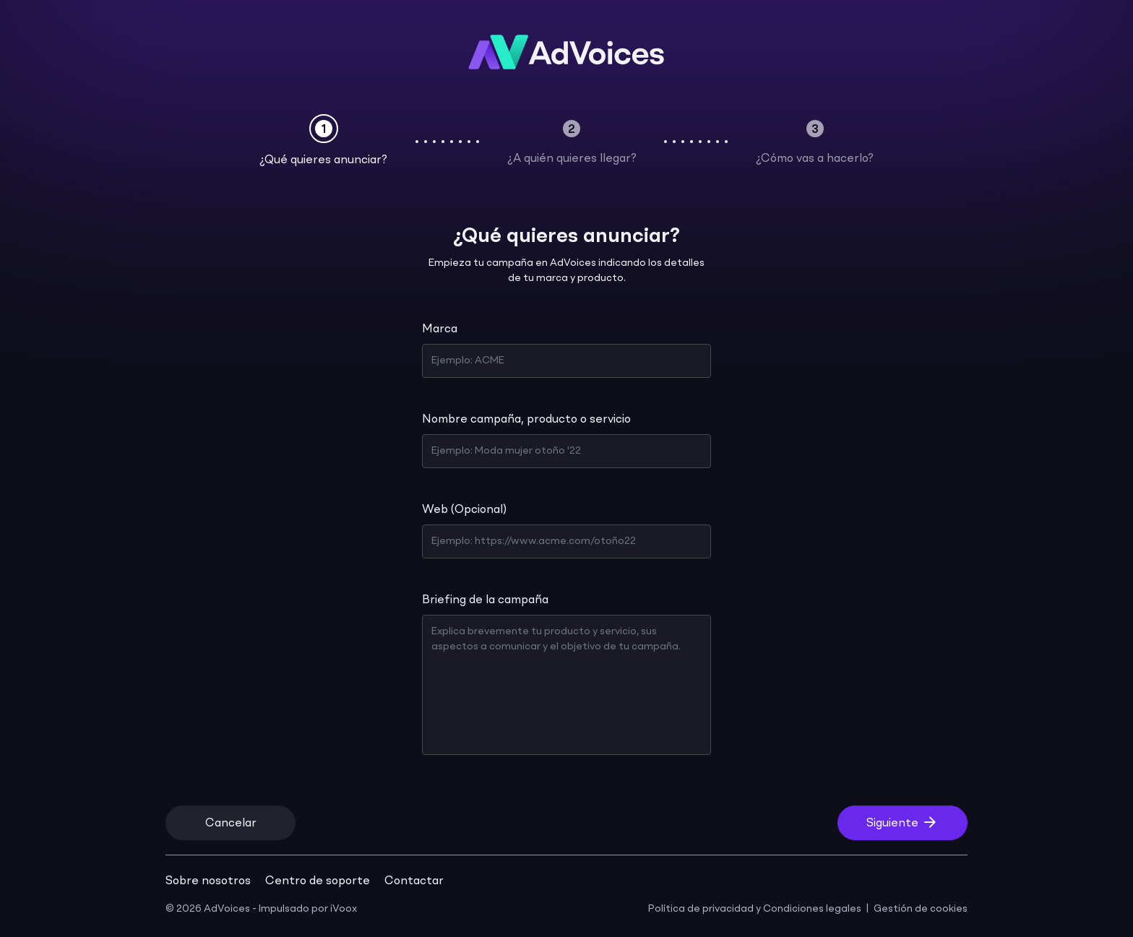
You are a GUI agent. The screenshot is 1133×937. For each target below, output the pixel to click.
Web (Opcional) (464, 510)
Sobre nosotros (208, 881)
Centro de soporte (317, 881)
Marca (439, 329)
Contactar (414, 881)
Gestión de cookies (921, 909)
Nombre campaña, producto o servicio (526, 420)
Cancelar (231, 823)
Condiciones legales (812, 909)
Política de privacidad (701, 909)
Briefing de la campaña (485, 600)
